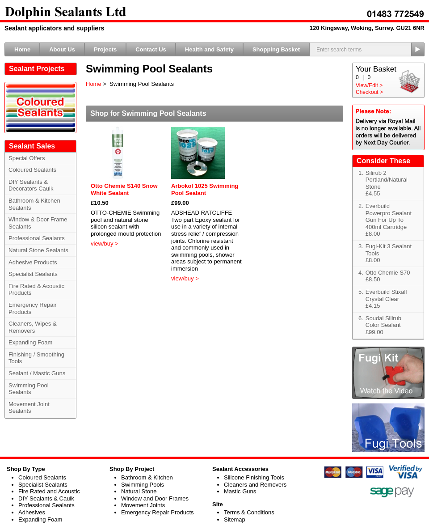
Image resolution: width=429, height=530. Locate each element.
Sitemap (234, 519)
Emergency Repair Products (32, 308)
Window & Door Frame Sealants (37, 223)
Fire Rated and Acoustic (49, 491)
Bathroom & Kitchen (147, 477)
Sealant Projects (37, 68)
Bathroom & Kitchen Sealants (34, 204)
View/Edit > (369, 85)
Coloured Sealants (32, 169)
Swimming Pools (142, 484)
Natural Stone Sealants (38, 250)
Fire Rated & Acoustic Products (36, 290)
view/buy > (104, 243)
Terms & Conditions (249, 512)
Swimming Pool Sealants (28, 389)
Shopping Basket (276, 49)
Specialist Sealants (33, 274)
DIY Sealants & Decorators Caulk (30, 185)
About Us (62, 49)
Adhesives (31, 512)
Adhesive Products (32, 262)
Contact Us (150, 49)
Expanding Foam (30, 342)
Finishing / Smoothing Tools (36, 358)
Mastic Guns (240, 491)
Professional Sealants (36, 238)
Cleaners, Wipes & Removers (32, 327)
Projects (105, 49)
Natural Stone (139, 491)
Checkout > (369, 92)
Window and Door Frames (155, 498)
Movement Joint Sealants (29, 408)
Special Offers (26, 158)
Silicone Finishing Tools (254, 477)
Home (22, 49)
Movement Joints (143, 505)
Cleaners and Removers (255, 484)
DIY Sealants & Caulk (46, 498)
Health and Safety (209, 49)
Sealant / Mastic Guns (36, 373)
